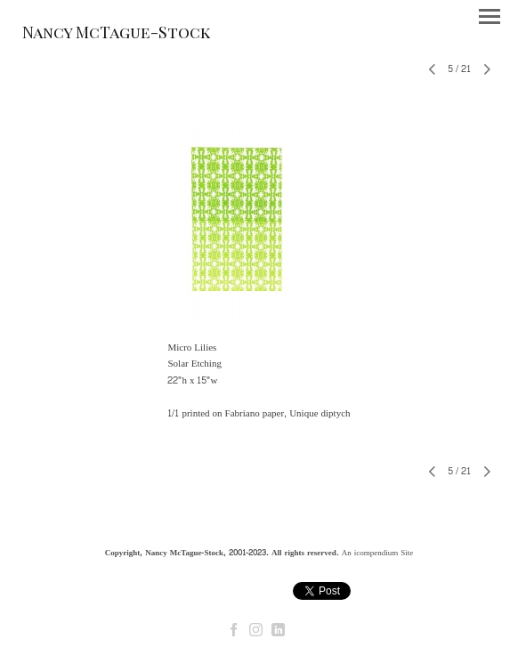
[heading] (116, 34)
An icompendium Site (378, 553)
